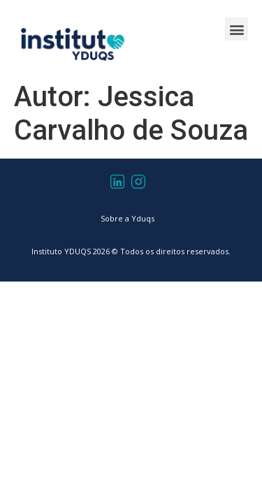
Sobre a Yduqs (127, 218)
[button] (236, 29)
